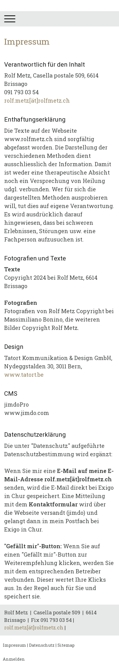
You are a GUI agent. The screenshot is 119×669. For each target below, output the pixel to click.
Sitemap (66, 645)
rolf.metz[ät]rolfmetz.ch (37, 100)
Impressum (14, 645)
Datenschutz (41, 645)
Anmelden (14, 659)
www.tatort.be (24, 374)
